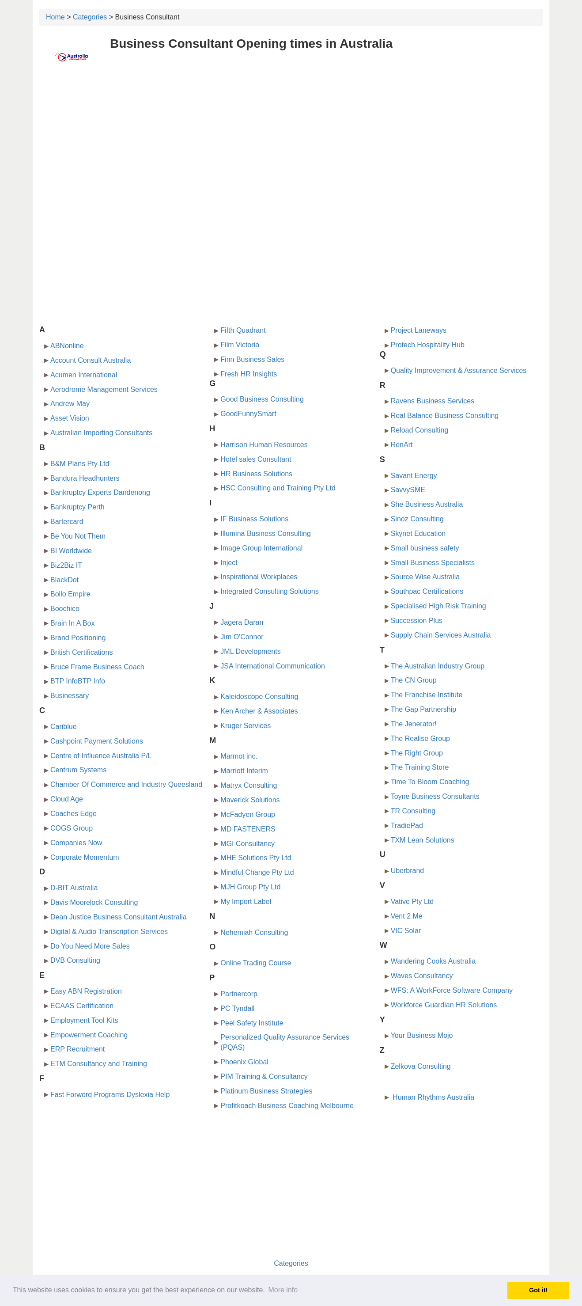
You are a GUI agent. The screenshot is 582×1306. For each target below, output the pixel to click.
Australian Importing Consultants (101, 433)
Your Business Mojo (422, 1035)
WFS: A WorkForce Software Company (452, 990)
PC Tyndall (237, 1008)
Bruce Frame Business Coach (97, 667)
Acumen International (83, 375)
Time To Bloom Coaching (430, 782)
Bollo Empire (70, 594)
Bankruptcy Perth (77, 507)
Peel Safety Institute (251, 1023)
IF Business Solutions (254, 519)
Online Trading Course (255, 963)
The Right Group (417, 753)
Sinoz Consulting (417, 519)
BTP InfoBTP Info (77, 681)
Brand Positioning (78, 638)
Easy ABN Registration (86, 991)
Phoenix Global (244, 1062)
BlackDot (64, 580)
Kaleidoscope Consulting (259, 696)
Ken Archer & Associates (259, 711)
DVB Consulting (75, 960)
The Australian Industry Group (438, 666)
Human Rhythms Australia (432, 1097)
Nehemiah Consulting (254, 932)
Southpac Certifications (427, 591)
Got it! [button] (538, 1290)
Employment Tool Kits (84, 1020)
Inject (228, 562)
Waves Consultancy (422, 976)
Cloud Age (66, 799)
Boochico (64, 608)
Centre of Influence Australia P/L (100, 755)
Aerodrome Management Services (104, 389)
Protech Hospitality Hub (428, 345)
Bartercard (66, 521)
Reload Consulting (420, 430)
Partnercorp (238, 994)
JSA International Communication (272, 666)
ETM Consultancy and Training (98, 1063)
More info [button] (283, 1290)
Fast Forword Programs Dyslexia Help (110, 1094)
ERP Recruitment (77, 1049)
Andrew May (70, 403)
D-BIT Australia (74, 888)
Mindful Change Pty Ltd (257, 872)
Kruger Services (245, 725)
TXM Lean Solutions (422, 840)
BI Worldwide (71, 550)
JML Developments (250, 651)
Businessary (69, 695)
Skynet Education (418, 533)
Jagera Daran (241, 622)
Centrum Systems (78, 770)
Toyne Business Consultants (435, 796)
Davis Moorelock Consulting (94, 902)
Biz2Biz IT (66, 565)
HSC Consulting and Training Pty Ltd (278, 488)
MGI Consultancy (247, 843)
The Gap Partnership (424, 709)
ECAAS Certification (81, 1006)
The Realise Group (420, 738)
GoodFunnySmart (248, 414)
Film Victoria (239, 345)
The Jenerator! (414, 724)
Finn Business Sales (252, 359)
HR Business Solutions (256, 474)
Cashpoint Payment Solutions (96, 741)
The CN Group (414, 680)
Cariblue (63, 726)
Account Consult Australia (90, 360)
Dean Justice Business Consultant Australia (118, 917)
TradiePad (407, 825)
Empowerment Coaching (89, 1035)
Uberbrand (407, 870)
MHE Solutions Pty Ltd (255, 858)
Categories (90, 17)
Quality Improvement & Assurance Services (459, 370)
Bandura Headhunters (85, 478)
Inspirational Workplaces (258, 577)
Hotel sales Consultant (255, 459)
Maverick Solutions (250, 800)
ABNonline (67, 345)
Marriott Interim (244, 770)
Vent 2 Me (407, 916)
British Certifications (81, 652)
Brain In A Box (72, 623)
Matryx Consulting (248, 785)
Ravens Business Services (432, 401)
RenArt (402, 444)
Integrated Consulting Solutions (269, 591)
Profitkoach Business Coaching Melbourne (287, 1105)
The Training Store (420, 767)
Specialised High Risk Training (438, 606)
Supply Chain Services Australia (441, 635)
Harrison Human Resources (263, 444)
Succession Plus (416, 620)
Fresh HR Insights (248, 374)
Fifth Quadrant (242, 330)
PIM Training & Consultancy (263, 1076)
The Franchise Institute (427, 695)
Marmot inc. (238, 756)
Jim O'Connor (241, 637)
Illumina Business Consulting (265, 533)
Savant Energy (414, 475)
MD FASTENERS (247, 829)
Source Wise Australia (425, 577)
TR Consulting (413, 811)
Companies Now (76, 843)
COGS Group (71, 828)
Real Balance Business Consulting (445, 415)
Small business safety (425, 548)
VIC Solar (406, 930)
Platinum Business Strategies (266, 1091)
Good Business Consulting (262, 399)
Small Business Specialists (433, 562)
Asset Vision (69, 418)
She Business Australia (427, 504)
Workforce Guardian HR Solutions (444, 1005)
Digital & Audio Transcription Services (109, 931)
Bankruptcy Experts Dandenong (100, 492)
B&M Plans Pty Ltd (79, 463)
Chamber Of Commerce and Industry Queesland (126, 784)
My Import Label (245, 901)
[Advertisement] (291, 140)
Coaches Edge (73, 813)
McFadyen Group (247, 814)
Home (55, 17)
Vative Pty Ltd (412, 901)
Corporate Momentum (84, 857)
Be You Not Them (78, 536)
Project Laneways (418, 330)
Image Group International (261, 548)
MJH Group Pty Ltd (250, 887)
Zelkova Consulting (421, 1066)
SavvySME (408, 490)
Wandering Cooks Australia (433, 961)
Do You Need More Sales (90, 946)
